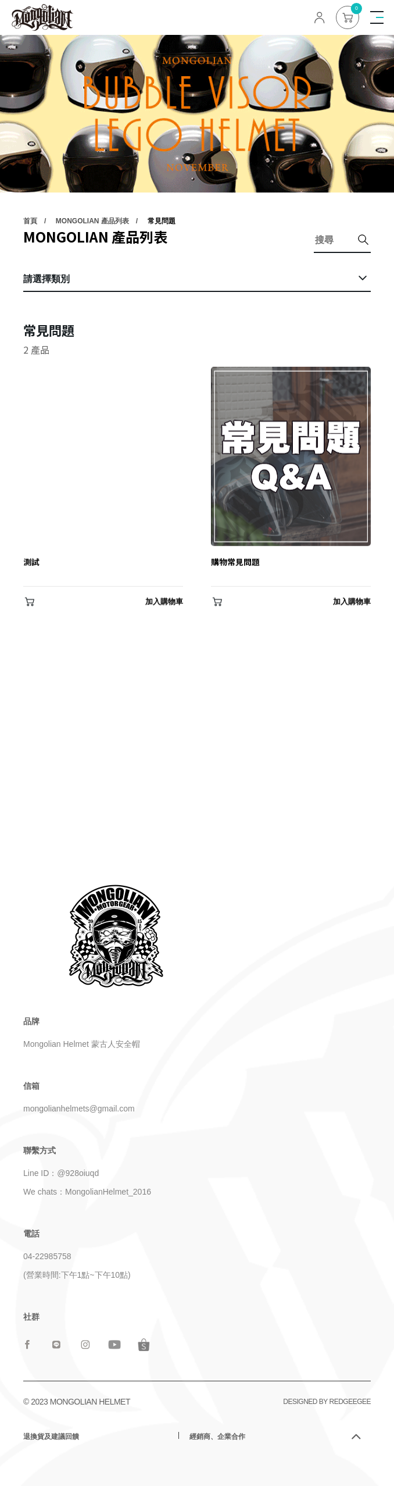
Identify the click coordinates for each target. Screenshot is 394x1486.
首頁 (30, 222)
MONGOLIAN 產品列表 (92, 222)
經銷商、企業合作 (217, 1436)
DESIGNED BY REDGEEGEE (327, 1402)
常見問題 (161, 222)
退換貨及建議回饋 (51, 1436)
